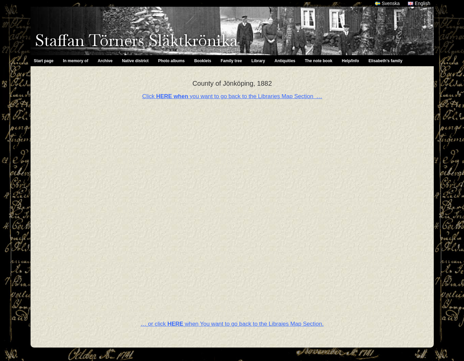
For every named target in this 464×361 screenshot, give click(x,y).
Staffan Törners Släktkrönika (136, 40)
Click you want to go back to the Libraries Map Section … (232, 96)
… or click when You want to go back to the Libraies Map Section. (232, 324)
